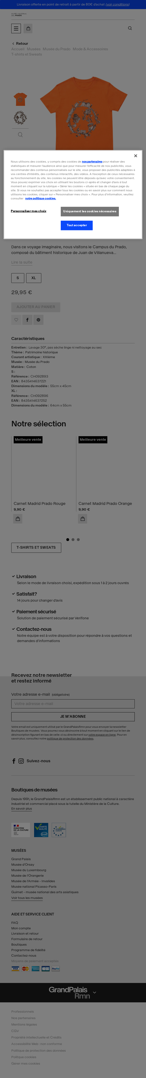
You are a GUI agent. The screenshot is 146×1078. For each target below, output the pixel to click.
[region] (73, 194)
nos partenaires (92, 161)
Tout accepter (77, 225)
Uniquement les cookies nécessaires (89, 211)
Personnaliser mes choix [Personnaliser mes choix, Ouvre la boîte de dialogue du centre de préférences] (28, 211)
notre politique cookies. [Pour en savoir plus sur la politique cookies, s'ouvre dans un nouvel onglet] (40, 198)
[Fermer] (135, 156)
